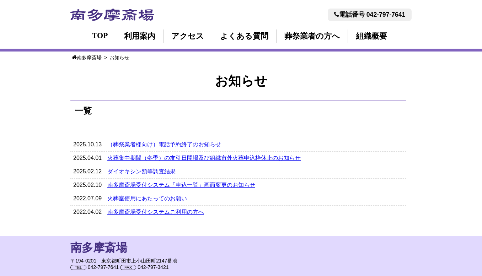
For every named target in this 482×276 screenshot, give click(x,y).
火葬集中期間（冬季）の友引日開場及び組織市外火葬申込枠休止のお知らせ (204, 158)
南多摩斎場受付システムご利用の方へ (155, 212)
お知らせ (119, 57)
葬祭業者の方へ (312, 36)
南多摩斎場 (112, 15)
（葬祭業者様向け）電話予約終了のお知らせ (164, 144)
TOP (100, 35)
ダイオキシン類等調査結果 (141, 171)
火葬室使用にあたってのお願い (147, 198)
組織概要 (371, 36)
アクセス (187, 36)
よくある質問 (244, 36)
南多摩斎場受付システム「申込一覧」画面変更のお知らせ (181, 185)
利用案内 (139, 36)
